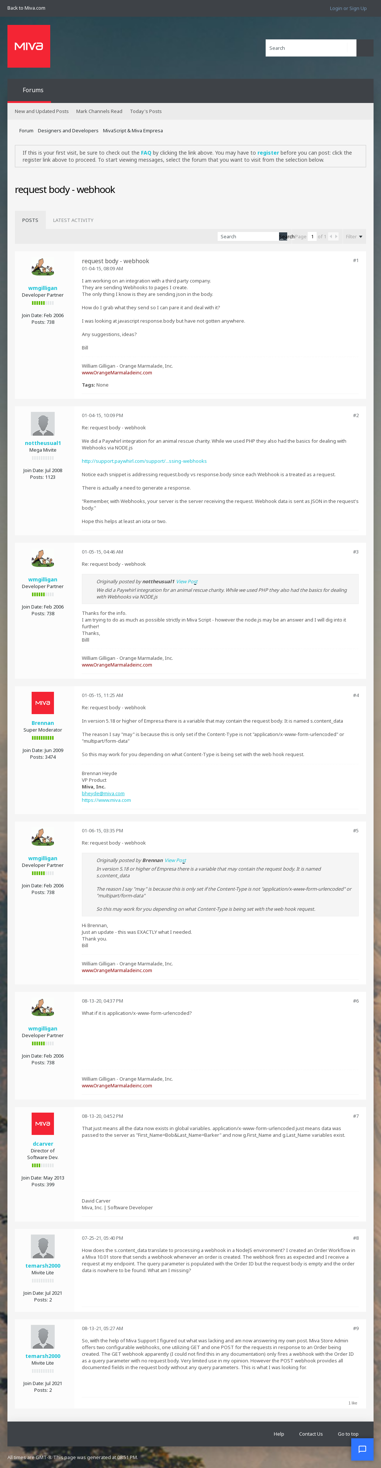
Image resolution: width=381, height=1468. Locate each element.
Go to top (348, 1433)
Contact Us (311, 1433)
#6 (356, 1000)
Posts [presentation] (30, 220)
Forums (33, 90)
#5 (356, 830)
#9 (356, 1328)
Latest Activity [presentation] (73, 220)
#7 (356, 1116)
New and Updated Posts (42, 111)
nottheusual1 (43, 442)
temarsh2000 (42, 1265)
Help (279, 1433)
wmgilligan (42, 287)
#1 (356, 260)
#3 (356, 551)
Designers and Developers (68, 130)
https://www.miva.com (106, 800)
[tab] (30, 220)
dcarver (43, 1143)
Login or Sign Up (348, 8)
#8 (356, 1238)
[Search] (311, 48)
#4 (356, 695)
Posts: (38, 322)
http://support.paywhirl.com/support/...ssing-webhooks (144, 461)
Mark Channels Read (99, 111)
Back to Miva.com (26, 7)
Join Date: (32, 315)
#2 (356, 415)
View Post (187, 581)
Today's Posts (146, 111)
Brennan (43, 722)
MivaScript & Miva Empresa (133, 130)
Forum (26, 130)
